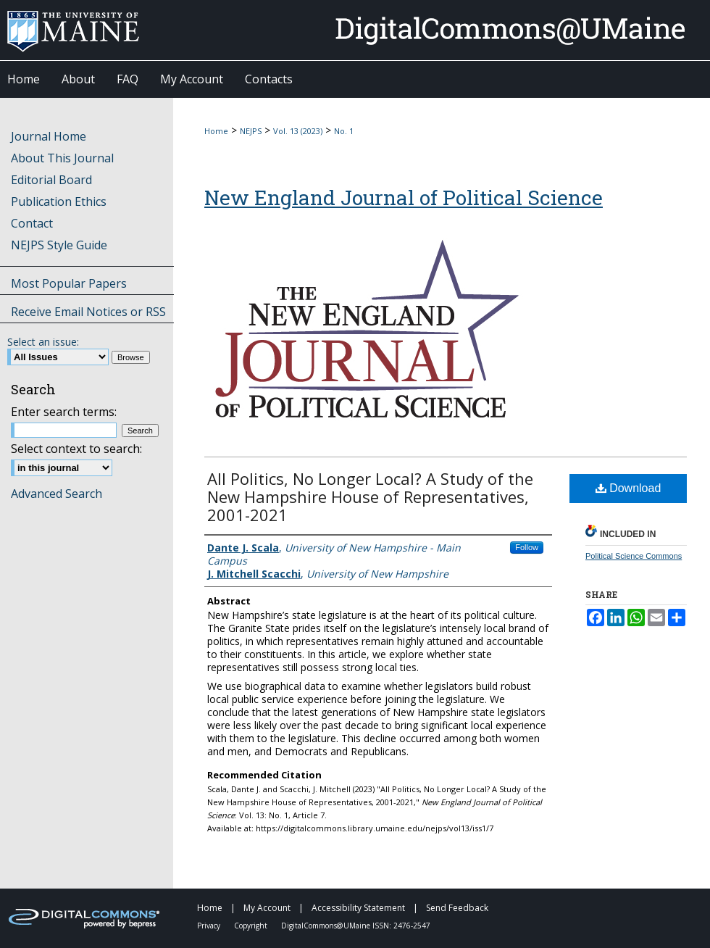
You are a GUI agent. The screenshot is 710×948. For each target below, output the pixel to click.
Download (628, 488)
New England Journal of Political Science (403, 197)
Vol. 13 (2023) (297, 130)
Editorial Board (51, 180)
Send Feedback (457, 908)
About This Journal (62, 158)
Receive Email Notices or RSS (88, 312)
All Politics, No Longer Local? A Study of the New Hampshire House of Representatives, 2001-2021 (370, 496)
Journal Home (48, 136)
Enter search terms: (64, 412)
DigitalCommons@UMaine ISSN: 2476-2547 (355, 925)
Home (216, 130)
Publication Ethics (58, 201)
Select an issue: (43, 342)
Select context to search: (76, 449)
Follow (526, 547)
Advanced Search (56, 494)
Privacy (209, 925)
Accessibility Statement (359, 908)
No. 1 (344, 130)
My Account (268, 908)
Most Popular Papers (69, 283)
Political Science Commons (633, 556)
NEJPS (251, 130)
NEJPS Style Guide (59, 245)
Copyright (252, 925)
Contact (32, 223)
